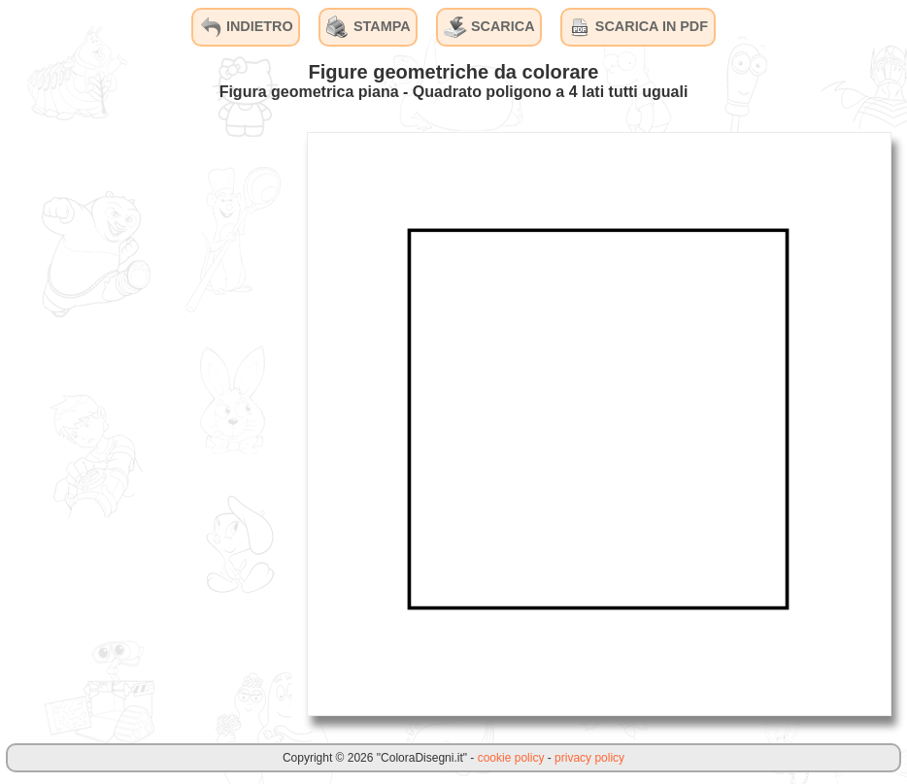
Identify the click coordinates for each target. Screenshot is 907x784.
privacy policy (589, 758)
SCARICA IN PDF (638, 27)
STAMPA (368, 27)
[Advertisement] (145, 423)
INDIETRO (246, 27)
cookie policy (511, 758)
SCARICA (489, 27)
